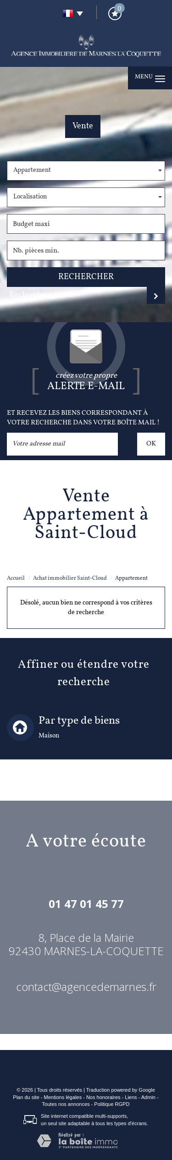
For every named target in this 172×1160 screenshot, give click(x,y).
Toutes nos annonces (66, 1104)
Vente (82, 126)
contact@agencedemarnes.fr (86, 986)
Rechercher (86, 277)
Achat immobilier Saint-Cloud (70, 578)
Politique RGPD (111, 1104)
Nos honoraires (103, 1097)
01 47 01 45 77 (86, 903)
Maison (49, 735)
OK (151, 443)
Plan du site (26, 1097)
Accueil (16, 578)
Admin (148, 1097)
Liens (131, 1097)
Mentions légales (63, 1097)
